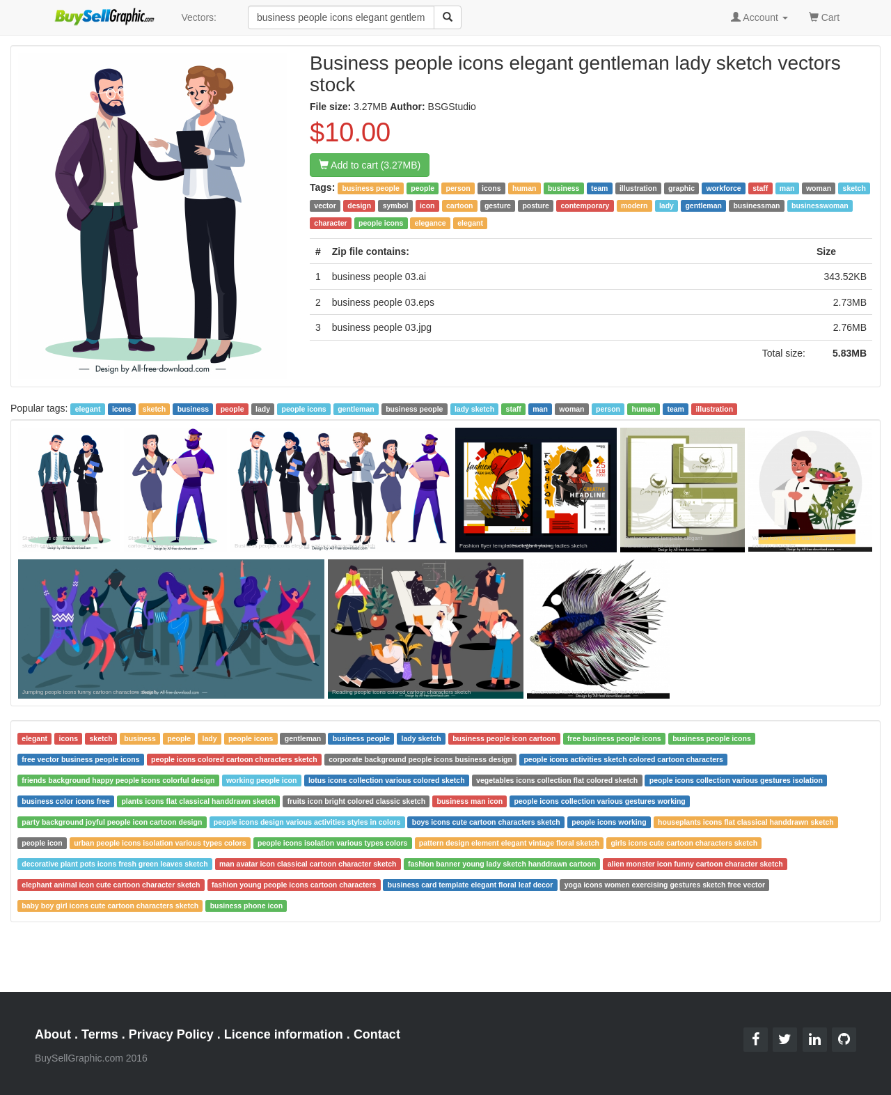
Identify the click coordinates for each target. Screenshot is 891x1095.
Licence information (283, 1034)
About (53, 1034)
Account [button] (759, 17)
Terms (99, 1034)
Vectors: (198, 17)
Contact (377, 1034)
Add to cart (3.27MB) (369, 165)
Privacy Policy (171, 1034)
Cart (824, 16)
